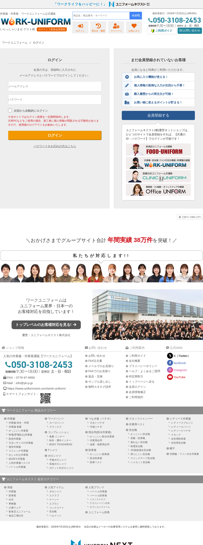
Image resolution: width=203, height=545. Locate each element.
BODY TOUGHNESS (60, 444)
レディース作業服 (180, 418)
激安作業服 (15, 446)
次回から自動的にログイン (31, 110)
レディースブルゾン (182, 422)
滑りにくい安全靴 (140, 454)
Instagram (180, 370)
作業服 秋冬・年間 (19, 422)
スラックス (55, 426)
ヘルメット (55, 515)
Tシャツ (52, 450)
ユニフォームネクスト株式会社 (50, 335)
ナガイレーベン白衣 (100, 503)
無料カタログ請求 (99, 386)
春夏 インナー (57, 436)
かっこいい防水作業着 (102, 436)
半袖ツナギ (96, 426)
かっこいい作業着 (18, 430)
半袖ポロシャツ (57, 459)
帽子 (172, 448)
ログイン (55, 135)
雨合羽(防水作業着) (100, 432)
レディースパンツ (181, 426)
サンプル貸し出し (99, 381)
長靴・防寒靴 (138, 438)
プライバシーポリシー (143, 366)
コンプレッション (58, 432)
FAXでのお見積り (99, 371)
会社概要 (134, 360)
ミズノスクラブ (97, 499)
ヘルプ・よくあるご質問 (144, 371)
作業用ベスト (137, 424)
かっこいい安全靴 (140, 434)
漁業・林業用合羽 (99, 444)
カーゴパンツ (56, 422)
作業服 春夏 (15, 426)
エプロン (54, 503)
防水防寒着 (96, 458)
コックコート (56, 507)
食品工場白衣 (16, 515)
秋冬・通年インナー (60, 440)
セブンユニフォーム (100, 507)
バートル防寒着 (98, 495)
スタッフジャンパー (141, 418)
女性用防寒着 (178, 438)
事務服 (12, 503)
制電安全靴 (137, 446)
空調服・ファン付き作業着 (184, 454)
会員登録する (158, 115)
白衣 (11, 499)
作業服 (11, 418)
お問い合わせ (189, 30)
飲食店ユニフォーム (20, 511)
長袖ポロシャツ (57, 464)
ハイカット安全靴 (140, 462)
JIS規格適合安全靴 (141, 450)
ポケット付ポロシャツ (61, 468)
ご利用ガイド (137, 355)
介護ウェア (15, 507)
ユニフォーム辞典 (99, 512)
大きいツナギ (97, 422)
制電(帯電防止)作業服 (20, 434)
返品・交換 (95, 376)
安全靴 (133, 430)
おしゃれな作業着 (18, 454)
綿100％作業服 (17, 458)
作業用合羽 (96, 440)
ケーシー (54, 499)
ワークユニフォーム (44, 300)
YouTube (180, 377)
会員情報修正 (137, 392)
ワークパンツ (56, 418)
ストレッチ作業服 (18, 450)
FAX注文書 (95, 360)
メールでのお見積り (101, 366)
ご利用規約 (136, 397)
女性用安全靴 (178, 442)
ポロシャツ (54, 455)
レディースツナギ (181, 430)
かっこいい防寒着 (99, 454)
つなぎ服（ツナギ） (100, 418)
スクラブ (54, 495)
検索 (136, 15)
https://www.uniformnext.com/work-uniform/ (36, 388)
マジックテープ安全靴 (143, 458)
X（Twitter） (182, 356)
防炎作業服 (15, 438)
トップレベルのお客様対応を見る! (46, 325)
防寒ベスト (96, 462)
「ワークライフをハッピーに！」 (80, 4)
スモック (176, 434)
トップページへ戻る (141, 381)
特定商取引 (136, 376)
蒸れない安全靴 (139, 442)
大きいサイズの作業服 (21, 442)
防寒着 (92, 450)
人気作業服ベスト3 (19, 462)
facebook (180, 363)
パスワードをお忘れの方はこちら (54, 146)
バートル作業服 (17, 467)
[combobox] (101, 15)
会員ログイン (137, 386)
